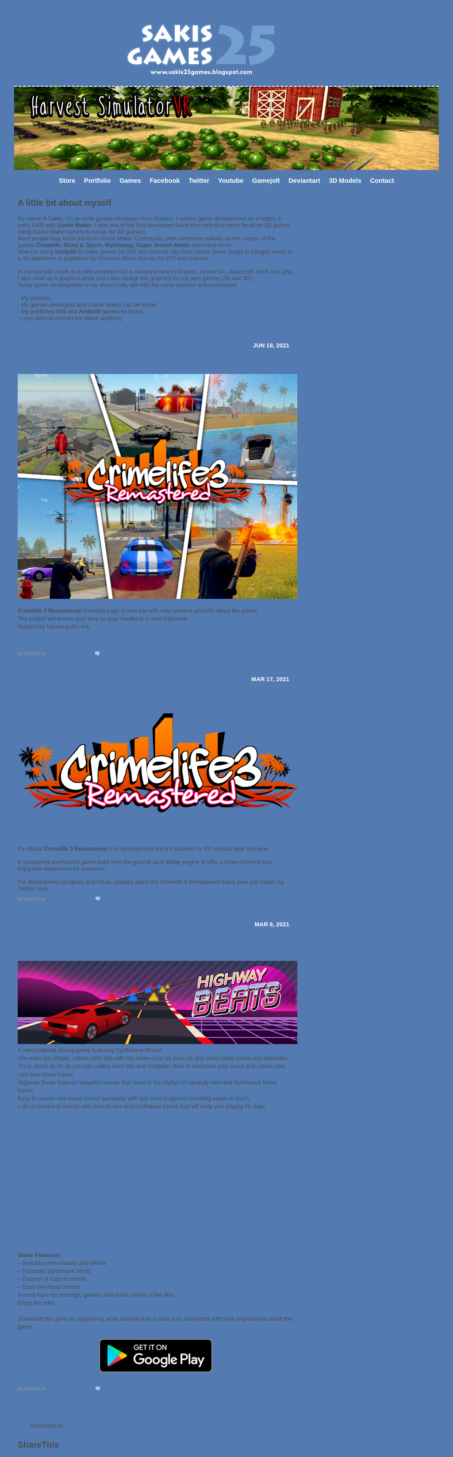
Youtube (231, 180)
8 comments (114, 653)
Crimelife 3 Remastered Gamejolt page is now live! (113, 363)
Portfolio (97, 180)
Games (130, 180)
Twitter (198, 180)
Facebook (165, 180)
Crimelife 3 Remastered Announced (85, 697)
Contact (382, 180)
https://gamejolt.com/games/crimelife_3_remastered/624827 (98, 634)
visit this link (140, 318)
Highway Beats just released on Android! (95, 942)
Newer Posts (48, 1410)
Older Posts (271, 1410)
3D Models (345, 180)
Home (160, 1410)
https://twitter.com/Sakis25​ (86, 888)
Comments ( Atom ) (91, 1425)
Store (67, 180)
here (58, 298)
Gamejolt (266, 180)
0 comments (115, 1388)
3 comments (115, 899)
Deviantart (304, 180)
